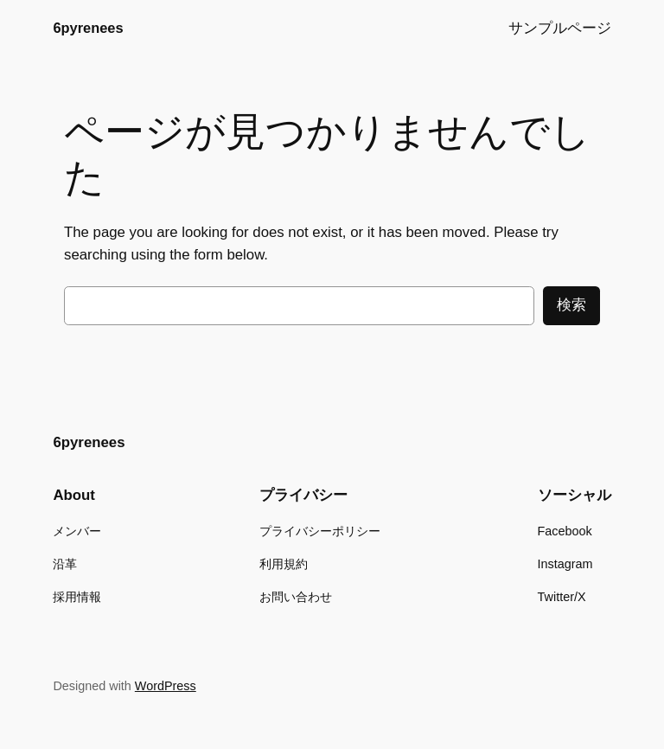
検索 (571, 305)
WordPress (165, 686)
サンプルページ (559, 28)
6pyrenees (88, 27)
